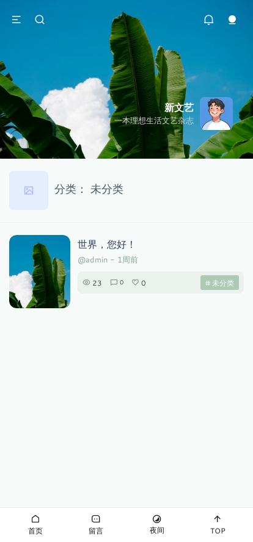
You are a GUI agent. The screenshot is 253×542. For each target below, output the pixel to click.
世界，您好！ (107, 243)
